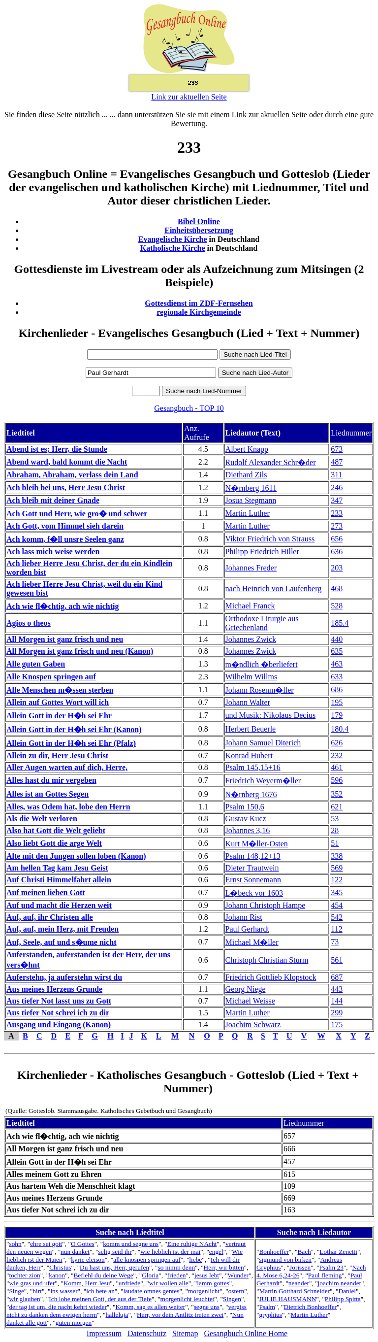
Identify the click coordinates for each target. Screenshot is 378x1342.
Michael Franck (250, 606)
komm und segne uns (130, 1243)
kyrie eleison (87, 1259)
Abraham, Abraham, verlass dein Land (72, 474)
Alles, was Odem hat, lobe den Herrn (68, 807)
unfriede (129, 1283)
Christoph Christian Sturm (267, 960)
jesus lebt (206, 1275)
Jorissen (300, 1267)
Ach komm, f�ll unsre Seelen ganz (65, 539)
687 (337, 977)
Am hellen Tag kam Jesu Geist (57, 868)
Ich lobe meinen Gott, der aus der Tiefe (100, 1299)
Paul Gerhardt (247, 929)
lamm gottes (213, 1283)
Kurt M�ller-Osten (256, 843)
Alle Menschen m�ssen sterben (59, 690)
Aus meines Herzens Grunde (54, 989)
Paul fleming (325, 1275)
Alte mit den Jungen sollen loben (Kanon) (76, 856)
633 (337, 676)
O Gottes (82, 1243)
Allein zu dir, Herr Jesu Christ (57, 755)
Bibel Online (199, 221)
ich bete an (100, 1291)
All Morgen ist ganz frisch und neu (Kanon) (79, 651)
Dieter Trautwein (252, 868)
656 (337, 539)
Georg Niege (245, 989)
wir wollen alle (169, 1283)
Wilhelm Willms (251, 676)
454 (337, 905)
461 (337, 767)
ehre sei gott (46, 1243)
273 (337, 526)
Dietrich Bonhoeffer (310, 1306)
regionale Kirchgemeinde (199, 312)
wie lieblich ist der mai (170, 1251)
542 (337, 917)
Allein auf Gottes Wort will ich (57, 702)
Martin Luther (247, 513)
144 (337, 1001)
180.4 (339, 729)
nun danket (75, 1251)
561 (337, 960)
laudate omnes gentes (151, 1291)
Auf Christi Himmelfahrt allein (58, 879)
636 (337, 551)
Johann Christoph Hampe (265, 905)
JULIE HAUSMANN (287, 1299)
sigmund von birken (285, 1259)
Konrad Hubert (249, 755)
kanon (57, 1275)
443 (337, 989)
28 (335, 830)
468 (337, 588)
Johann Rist (243, 917)
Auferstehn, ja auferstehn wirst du (64, 977)
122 (337, 879)
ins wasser (63, 1291)
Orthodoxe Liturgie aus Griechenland (262, 623)
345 (337, 892)
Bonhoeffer (273, 1251)
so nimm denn (176, 1267)
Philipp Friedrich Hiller (262, 551)
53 (335, 818)
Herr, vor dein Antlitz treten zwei (180, 1314)
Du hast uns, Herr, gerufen (114, 1267)
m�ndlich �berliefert (261, 664)
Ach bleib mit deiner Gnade (52, 500)
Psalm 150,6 (244, 807)
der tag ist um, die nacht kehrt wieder (57, 1306)
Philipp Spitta (343, 1299)
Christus (60, 1267)
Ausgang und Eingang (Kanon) (58, 1024)
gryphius (270, 1314)
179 (337, 715)
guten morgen (74, 1322)
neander (298, 1283)
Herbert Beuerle (250, 729)
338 (337, 856)
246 (337, 487)
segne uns (207, 1306)
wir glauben (24, 1299)
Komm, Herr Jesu (86, 1283)
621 (337, 807)
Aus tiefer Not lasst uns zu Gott (58, 1001)
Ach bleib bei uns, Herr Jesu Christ (65, 487)
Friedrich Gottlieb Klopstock (270, 977)
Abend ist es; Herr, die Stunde (56, 449)
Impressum (104, 1333)
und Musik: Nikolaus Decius (270, 715)
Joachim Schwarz (253, 1024)
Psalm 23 (331, 1267)
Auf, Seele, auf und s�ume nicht (61, 942)
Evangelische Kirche (172, 239)
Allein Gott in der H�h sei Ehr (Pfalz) (71, 743)
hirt (37, 1291)
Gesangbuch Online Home (245, 1333)
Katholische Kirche (172, 248)
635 (337, 651)
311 (336, 474)
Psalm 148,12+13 (253, 856)
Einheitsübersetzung (198, 230)
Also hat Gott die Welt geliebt (55, 830)
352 (337, 794)
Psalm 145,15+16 (253, 767)
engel (216, 1251)
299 (337, 1012)
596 (337, 780)
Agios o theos (28, 623)
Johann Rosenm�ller (259, 690)
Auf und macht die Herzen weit (59, 905)
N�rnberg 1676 (251, 794)
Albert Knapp (247, 449)
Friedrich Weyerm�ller (263, 780)
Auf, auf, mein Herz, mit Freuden (62, 929)
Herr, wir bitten (224, 1267)
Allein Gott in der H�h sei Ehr (59, 715)
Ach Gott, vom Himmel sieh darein (65, 526)
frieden (176, 1275)
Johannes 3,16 (247, 830)
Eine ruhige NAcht (192, 1243)
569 (337, 868)
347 (337, 500)
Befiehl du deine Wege (103, 1275)
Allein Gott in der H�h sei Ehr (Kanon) (74, 729)
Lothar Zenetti (338, 1251)
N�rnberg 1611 (251, 488)
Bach (304, 1251)
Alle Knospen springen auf (51, 676)
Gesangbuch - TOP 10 (188, 408)
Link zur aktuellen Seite (188, 97)
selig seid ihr (114, 1251)
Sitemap (185, 1333)
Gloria (150, 1275)
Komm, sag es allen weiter (150, 1306)
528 (337, 606)
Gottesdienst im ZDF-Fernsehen (199, 303)
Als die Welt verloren (41, 818)
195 (337, 702)
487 (337, 462)
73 (335, 942)
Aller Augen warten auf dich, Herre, (66, 767)
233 (337, 513)
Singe (16, 1291)
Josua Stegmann (251, 500)
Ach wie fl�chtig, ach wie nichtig (62, 606)
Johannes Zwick (251, 639)
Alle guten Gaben (35, 664)
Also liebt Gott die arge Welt (54, 843)
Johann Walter (247, 702)
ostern (236, 1291)
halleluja (116, 1314)
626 (337, 742)
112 (336, 929)
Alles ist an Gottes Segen (47, 794)
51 (335, 843)
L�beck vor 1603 (254, 893)
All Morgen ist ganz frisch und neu (64, 639)
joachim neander (339, 1283)
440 (337, 639)
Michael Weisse (250, 1001)
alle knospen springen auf (147, 1259)
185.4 (339, 623)
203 (337, 568)
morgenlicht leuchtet (187, 1299)
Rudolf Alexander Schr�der (270, 462)
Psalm (267, 1306)
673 (337, 449)
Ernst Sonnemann (253, 879)
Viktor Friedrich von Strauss (270, 539)
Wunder (238, 1275)
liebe (195, 1259)
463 (337, 664)
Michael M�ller (252, 942)
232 (337, 755)
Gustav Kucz (245, 818)
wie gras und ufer (32, 1283)
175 (337, 1024)
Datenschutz (146, 1333)
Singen (232, 1299)
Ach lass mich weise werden (52, 551)
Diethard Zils (246, 474)
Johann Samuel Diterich (263, 742)
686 (337, 689)
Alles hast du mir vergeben (51, 780)
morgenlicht (204, 1291)
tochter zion (24, 1275)
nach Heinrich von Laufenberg (273, 588)
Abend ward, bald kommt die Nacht (66, 462)
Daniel (347, 1291)
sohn (15, 1243)
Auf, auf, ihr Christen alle (49, 917)
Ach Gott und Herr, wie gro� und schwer (76, 513)
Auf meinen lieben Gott (45, 892)
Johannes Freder (251, 568)
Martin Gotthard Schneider (294, 1291)
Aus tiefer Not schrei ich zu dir (57, 1012)
